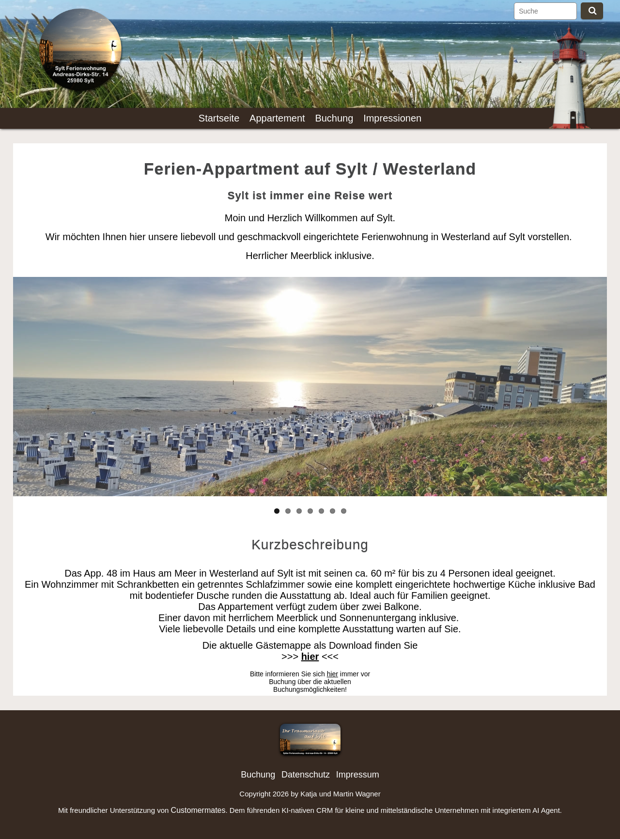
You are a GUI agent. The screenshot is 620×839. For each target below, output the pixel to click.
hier (332, 674)
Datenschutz (305, 774)
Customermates (198, 810)
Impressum (357, 774)
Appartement (277, 118)
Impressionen (392, 118)
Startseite (219, 118)
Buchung (334, 118)
